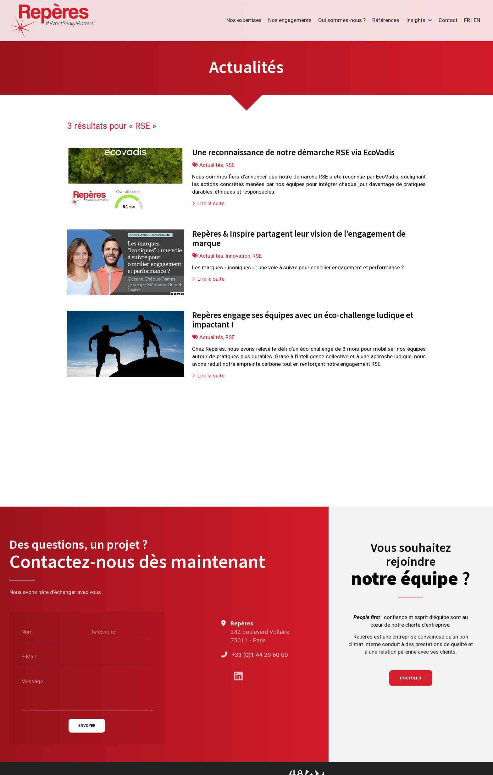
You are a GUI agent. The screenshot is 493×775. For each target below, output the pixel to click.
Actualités (211, 165)
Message (32, 681)
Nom (27, 632)
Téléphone (103, 632)
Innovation (237, 255)
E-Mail (28, 656)
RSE (230, 165)
